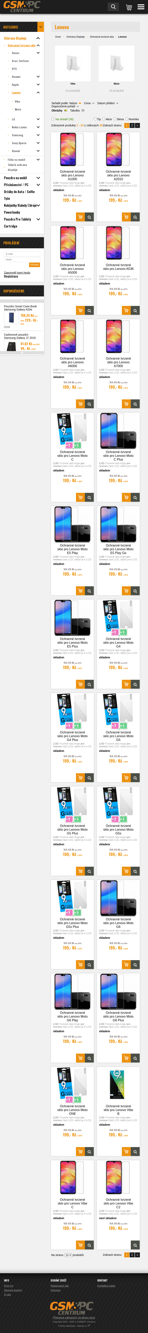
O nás (7, 1294)
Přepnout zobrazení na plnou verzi (74, 1317)
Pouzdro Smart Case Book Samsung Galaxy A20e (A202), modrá (20, 309)
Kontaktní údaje (106, 1285)
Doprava (55, 1290)
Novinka (134, 119)
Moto (117, 83)
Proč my (8, 1285)
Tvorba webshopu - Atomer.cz (74, 1326)
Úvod (58, 36)
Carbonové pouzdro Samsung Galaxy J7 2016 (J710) (20, 338)
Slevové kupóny (13, 1290)
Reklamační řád (60, 1285)
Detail (7, 326)
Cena (87, 103)
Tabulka (75, 110)
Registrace (11, 276)
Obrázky (56, 110)
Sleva (120, 119)
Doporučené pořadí (63, 106)
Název (73, 103)
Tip (99, 119)
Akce (109, 119)
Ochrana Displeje (75, 36)
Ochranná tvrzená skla (102, 36)
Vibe (72, 83)
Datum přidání (106, 103)
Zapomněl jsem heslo (17, 272)
